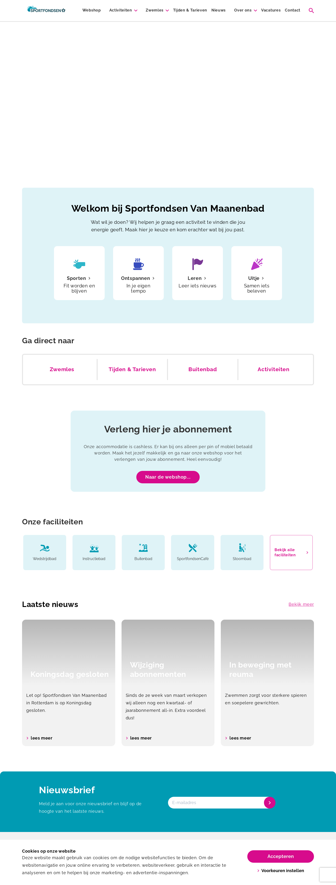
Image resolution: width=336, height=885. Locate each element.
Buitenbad (202, 369)
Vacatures (271, 10)
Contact (292, 10)
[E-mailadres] (221, 803)
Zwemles (155, 10)
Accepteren (280, 856)
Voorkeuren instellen (280, 870)
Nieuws (218, 10)
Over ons (243, 10)
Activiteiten (120, 10)
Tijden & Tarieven (190, 10)
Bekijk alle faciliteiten (291, 552)
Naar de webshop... (168, 477)
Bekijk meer (301, 604)
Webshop (91, 10)
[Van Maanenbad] (46, 10)
